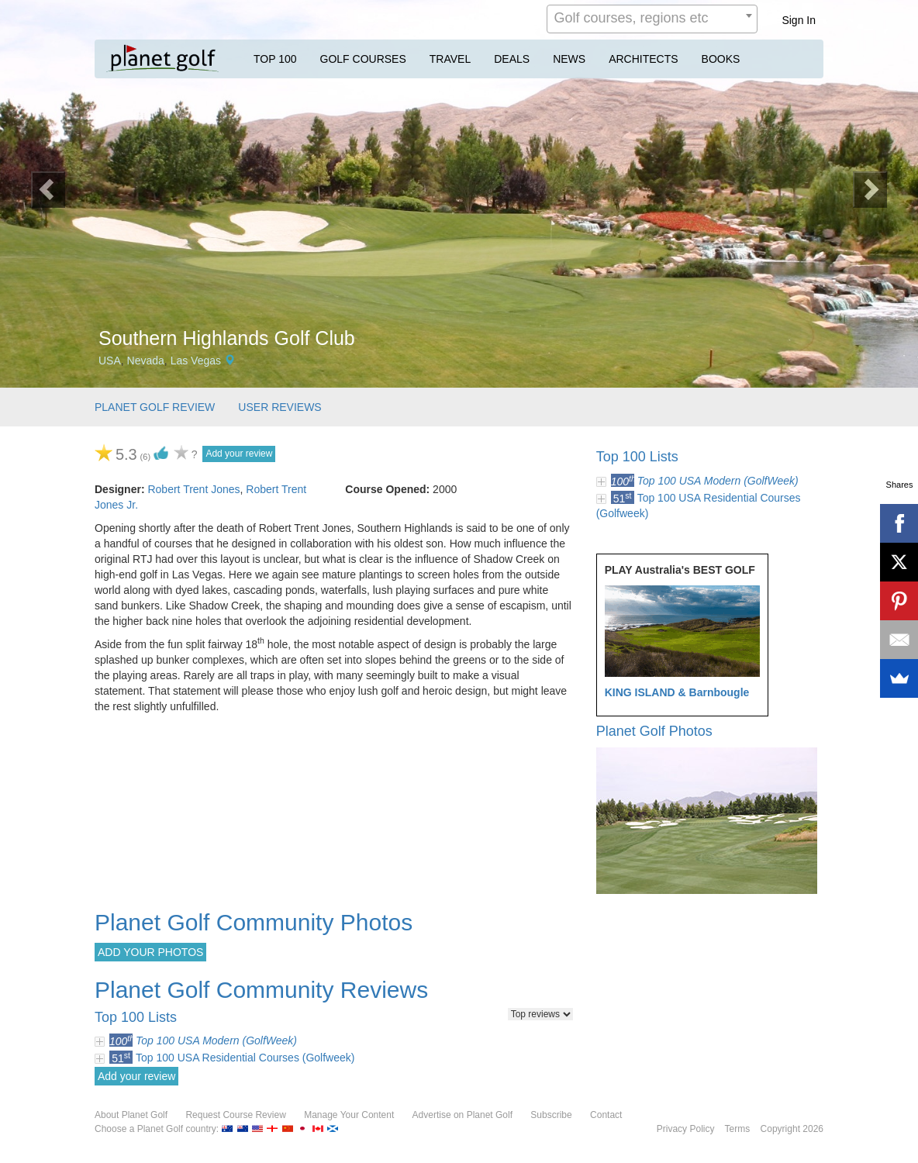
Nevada (145, 360)
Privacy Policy (686, 1128)
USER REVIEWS (279, 407)
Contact (606, 1115)
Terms (738, 1128)
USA (109, 360)
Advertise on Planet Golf (462, 1115)
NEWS (569, 59)
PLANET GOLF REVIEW (155, 407)
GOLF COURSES (363, 59)
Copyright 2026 (792, 1128)
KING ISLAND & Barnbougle (677, 692)
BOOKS (721, 59)
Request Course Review (235, 1115)
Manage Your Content (349, 1115)
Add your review (238, 453)
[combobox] (652, 19)
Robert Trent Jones (193, 489)
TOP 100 (275, 59)
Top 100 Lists (637, 456)
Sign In (799, 20)
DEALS (512, 59)
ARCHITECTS (643, 59)
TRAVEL (450, 59)
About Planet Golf (131, 1115)
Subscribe (550, 1115)
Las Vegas (196, 360)
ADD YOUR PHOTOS (150, 952)
